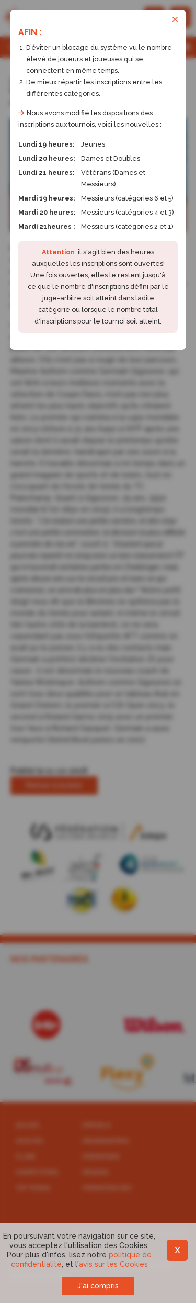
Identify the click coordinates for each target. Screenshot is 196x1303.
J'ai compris (98, 1286)
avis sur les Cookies (113, 1264)
